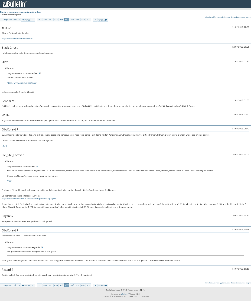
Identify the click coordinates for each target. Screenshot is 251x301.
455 (56, 19)
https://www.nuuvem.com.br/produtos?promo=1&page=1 (29, 198)
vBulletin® (125, 294)
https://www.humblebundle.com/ (17, 38)
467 (83, 19)
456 (61, 19)
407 (45, 19)
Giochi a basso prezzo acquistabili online (20, 12)
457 (67, 19)
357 (40, 19)
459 (77, 19)
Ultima (102, 19)
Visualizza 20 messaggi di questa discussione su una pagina (228, 17)
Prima (26, 19)
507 (88, 19)
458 (72, 19)
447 (50, 19)
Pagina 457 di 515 (12, 19)
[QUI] (4, 146)
